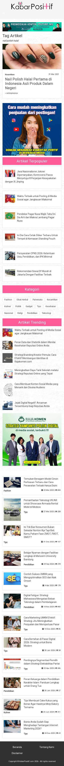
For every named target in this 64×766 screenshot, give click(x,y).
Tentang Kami (46, 747)
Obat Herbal (22, 299)
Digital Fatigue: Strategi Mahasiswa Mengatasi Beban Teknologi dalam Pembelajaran (40, 598)
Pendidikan (32, 313)
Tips (39, 306)
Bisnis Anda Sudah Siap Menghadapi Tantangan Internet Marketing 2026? (41, 725)
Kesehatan (51, 306)
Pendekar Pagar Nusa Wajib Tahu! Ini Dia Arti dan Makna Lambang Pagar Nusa (36, 217)
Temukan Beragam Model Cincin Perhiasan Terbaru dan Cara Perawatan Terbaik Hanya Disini (41, 482)
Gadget (29, 306)
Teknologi (46, 313)
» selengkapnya (11, 93)
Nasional (8, 313)
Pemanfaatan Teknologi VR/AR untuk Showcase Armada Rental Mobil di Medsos (41, 503)
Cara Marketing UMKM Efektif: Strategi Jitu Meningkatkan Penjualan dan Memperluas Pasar (41, 621)
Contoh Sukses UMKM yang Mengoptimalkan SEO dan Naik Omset (40, 577)
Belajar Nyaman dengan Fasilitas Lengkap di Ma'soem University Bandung (41, 556)
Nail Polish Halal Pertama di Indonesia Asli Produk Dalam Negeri (29, 83)
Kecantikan (10, 75)
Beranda (17, 747)
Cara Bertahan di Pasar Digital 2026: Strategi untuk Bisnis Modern (39, 642)
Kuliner (7, 306)
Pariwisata (37, 299)
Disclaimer (17, 753)
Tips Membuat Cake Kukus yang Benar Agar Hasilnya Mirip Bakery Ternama (41, 704)
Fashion (8, 299)
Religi (20, 313)
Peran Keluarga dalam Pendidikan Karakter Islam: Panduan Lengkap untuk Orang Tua (41, 682)
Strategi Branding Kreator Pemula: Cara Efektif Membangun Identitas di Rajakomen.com (35, 358)
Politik (18, 306)
